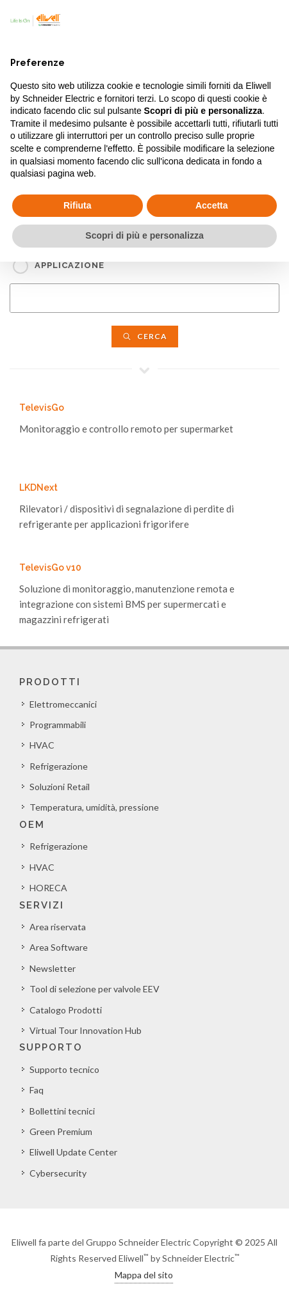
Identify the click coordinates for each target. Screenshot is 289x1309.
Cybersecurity (58, 1173)
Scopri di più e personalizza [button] (144, 235)
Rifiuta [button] (77, 205)
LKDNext (38, 487)
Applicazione (69, 265)
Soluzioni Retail (59, 786)
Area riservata (57, 926)
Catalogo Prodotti (65, 1009)
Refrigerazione (58, 766)
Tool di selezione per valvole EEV (94, 988)
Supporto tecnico (64, 1069)
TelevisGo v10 (50, 567)
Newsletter (52, 968)
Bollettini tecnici (62, 1111)
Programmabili (57, 724)
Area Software (58, 947)
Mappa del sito (144, 1274)
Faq (36, 1089)
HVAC (41, 745)
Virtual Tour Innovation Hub (85, 1030)
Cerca (144, 336)
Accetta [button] (211, 205)
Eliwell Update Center (73, 1151)
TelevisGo (41, 407)
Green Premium (60, 1131)
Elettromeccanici (63, 704)
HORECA (48, 887)
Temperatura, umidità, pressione (94, 807)
